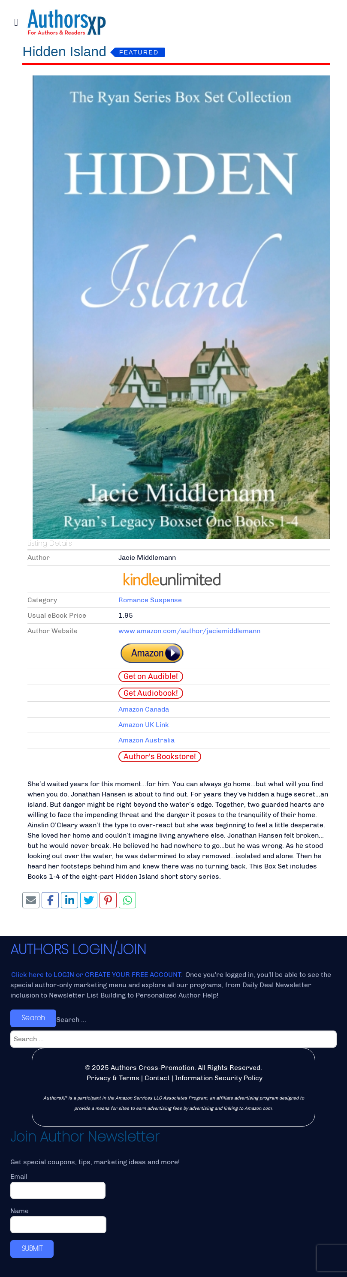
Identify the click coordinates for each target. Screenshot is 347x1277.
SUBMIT (31, 1248)
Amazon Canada (143, 709)
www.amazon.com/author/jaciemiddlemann (189, 631)
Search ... (71, 1020)
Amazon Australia (146, 740)
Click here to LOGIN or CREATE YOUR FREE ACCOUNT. (97, 975)
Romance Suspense (150, 600)
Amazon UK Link (143, 725)
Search (33, 1018)
